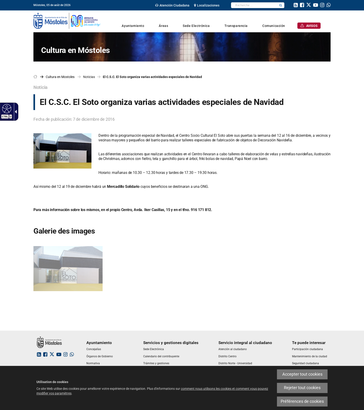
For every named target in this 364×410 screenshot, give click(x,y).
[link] (172, 5)
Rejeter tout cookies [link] (302, 387)
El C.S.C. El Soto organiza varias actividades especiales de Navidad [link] (152, 77)
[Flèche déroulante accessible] (15, 112)
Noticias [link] (89, 77)
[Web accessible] (6, 108)
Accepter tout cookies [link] (302, 374)
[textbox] (254, 5)
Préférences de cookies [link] (302, 401)
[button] (280, 5)
